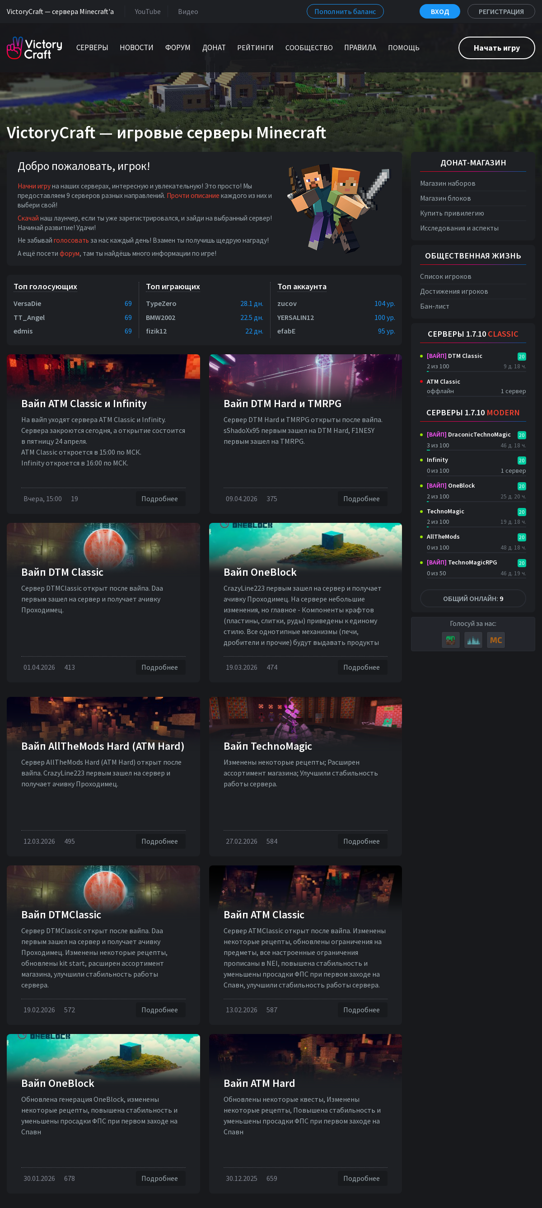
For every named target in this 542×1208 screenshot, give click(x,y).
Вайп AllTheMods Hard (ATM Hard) (103, 746)
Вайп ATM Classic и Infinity (84, 403)
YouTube (146, 11)
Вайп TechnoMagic (268, 746)
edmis (23, 330)
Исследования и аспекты (459, 228)
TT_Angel (29, 317)
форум (69, 253)
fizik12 (156, 330)
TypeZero (161, 303)
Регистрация (501, 11)
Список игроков (446, 276)
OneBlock (451, 485)
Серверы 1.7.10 (473, 334)
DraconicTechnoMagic (469, 434)
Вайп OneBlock (260, 572)
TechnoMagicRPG (462, 562)
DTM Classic (454, 356)
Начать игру (497, 47)
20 (521, 356)
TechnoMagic (445, 511)
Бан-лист (434, 306)
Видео (186, 11)
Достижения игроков (454, 291)
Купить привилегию (452, 213)
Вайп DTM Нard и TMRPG (282, 403)
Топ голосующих (45, 286)
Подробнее (160, 498)
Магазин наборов (448, 183)
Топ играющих (173, 286)
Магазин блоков (445, 198)
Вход (440, 11)
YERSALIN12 (295, 317)
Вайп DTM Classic (62, 572)
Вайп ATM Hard (259, 1083)
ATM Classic (443, 381)
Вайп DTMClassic (61, 914)
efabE (286, 330)
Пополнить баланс (345, 11)
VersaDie (27, 303)
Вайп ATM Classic (264, 914)
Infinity (437, 460)
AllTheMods (443, 536)
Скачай (28, 218)
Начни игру (34, 186)
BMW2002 (160, 317)
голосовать (71, 240)
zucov (287, 303)
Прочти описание (193, 195)
